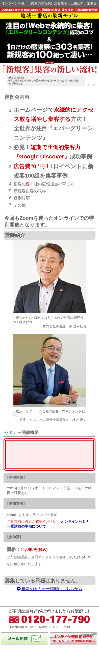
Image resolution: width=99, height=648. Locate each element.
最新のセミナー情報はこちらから (49, 462)
